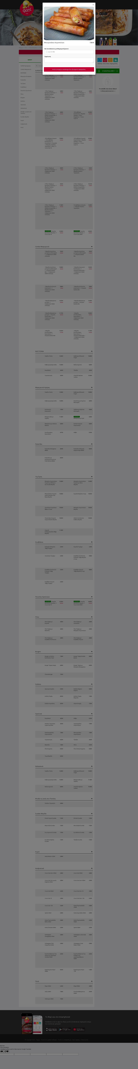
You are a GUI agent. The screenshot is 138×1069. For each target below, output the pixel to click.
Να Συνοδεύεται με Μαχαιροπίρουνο (56, 49)
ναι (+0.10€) (50, 52)
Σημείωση (47, 56)
